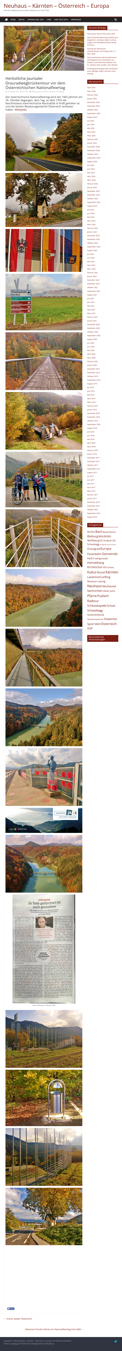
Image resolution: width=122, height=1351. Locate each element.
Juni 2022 (91, 258)
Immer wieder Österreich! (18, 1318)
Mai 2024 (90, 173)
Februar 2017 (92, 495)
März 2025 (91, 135)
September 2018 (93, 424)
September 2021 (93, 291)
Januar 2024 (92, 187)
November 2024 (93, 150)
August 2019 (92, 384)
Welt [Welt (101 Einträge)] (97, 624)
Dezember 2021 (93, 280)
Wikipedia (21, 109)
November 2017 (93, 461)
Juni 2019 (91, 391)
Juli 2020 (90, 343)
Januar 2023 (92, 232)
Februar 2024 (92, 184)
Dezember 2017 (93, 458)
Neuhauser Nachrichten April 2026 (101, 33)
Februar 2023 (92, 228)
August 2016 (92, 517)
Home (13, 19)
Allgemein (10, 74)
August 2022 (92, 250)
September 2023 (93, 202)
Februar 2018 (92, 450)
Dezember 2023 (93, 191)
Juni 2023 (91, 213)
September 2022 (93, 247)
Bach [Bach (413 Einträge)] (98, 531)
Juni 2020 (91, 347)
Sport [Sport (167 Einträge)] (90, 624)
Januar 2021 (92, 321)
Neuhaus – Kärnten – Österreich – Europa (56, 5)
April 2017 (91, 487)
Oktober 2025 (92, 110)
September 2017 (93, 469)
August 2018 (92, 428)
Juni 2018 (91, 435)
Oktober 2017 (92, 465)
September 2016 (93, 513)
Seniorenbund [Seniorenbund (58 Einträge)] (95, 614)
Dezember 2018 (93, 413)
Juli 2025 (90, 121)
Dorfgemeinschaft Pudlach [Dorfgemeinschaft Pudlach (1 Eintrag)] (108, 544)
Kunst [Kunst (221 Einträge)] (101, 572)
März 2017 (91, 491)
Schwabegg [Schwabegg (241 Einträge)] (95, 610)
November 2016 (93, 506)
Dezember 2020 (93, 324)
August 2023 (92, 206)
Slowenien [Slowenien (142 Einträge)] (110, 619)
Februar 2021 (92, 317)
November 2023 (93, 195)
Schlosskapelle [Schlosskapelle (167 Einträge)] (96, 606)
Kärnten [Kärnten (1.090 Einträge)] (111, 572)
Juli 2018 (90, 432)
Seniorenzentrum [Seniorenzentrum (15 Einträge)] (95, 619)
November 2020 (93, 328)
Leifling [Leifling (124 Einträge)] (105, 577)
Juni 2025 (91, 124)
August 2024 (92, 161)
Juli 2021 (90, 298)
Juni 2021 (91, 302)
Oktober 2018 (92, 421)
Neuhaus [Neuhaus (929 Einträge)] (94, 586)
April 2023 (91, 221)
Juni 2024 (91, 169)
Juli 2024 (90, 165)
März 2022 (91, 269)
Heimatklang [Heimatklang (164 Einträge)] (95, 563)
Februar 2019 (92, 406)
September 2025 (93, 113)
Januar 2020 (92, 365)
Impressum (76, 19)
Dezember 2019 (93, 369)
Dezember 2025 (93, 102)
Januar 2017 (92, 498)
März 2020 (91, 358)
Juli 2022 (90, 254)
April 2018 (91, 443)
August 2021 (92, 295)
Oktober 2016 (92, 509)
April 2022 (91, 265)
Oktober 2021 (92, 287)
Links (49, 19)
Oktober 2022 (92, 243)
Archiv (21, 19)
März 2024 (91, 180)
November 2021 (93, 284)
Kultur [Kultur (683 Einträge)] (92, 572)
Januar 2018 (92, 454)
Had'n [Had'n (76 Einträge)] (90, 558)
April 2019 (91, 398)
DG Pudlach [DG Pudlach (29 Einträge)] (105, 540)
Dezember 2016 (93, 502)
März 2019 (91, 402)
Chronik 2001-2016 (35, 19)
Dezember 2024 (93, 147)
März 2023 (91, 224)
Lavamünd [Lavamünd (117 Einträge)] (94, 577)
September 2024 (93, 158)
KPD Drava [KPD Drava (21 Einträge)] (108, 567)
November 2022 (93, 239)
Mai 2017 (90, 483)
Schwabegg (60, 91)
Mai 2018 (90, 439)
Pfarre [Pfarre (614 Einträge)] (92, 595)
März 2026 (91, 91)
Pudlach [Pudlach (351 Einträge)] (103, 596)
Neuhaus (46, 91)
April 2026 (91, 87)
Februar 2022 (92, 272)
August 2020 (92, 339)
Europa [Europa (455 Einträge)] (105, 548)
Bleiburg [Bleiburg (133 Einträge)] (92, 536)
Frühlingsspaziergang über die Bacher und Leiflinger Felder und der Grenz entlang (102, 71)
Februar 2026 (92, 95)
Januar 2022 (92, 276)
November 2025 (93, 106)
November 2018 (93, 417)
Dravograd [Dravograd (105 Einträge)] (93, 549)
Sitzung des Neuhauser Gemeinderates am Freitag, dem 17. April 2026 (101, 51)
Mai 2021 (90, 306)
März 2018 (91, 446)
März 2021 (91, 313)
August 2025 (92, 117)
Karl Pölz (25, 91)
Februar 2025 (92, 139)
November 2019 (93, 372)
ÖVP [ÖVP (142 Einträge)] (90, 628)
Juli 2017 (90, 476)
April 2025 (91, 132)
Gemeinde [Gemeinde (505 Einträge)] (110, 553)
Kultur (40, 91)
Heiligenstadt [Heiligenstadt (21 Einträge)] (101, 558)
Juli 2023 (90, 210)
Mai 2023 (90, 217)
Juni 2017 (91, 480)
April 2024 (91, 176)
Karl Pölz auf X (61, 19)
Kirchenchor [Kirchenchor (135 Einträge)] (95, 567)
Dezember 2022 (93, 235)
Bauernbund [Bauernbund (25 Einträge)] (109, 531)
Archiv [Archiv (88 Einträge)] (91, 531)
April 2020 (91, 354)
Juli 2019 (90, 387)
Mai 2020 (90, 350)
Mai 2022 (90, 261)
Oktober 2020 (92, 332)
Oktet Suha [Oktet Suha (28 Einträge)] (109, 590)
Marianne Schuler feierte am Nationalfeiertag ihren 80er (54, 1329)
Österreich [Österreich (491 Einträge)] (109, 624)
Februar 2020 (92, 361)
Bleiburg (34, 91)
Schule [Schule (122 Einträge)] (111, 606)
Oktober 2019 (92, 376)
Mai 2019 (90, 395)
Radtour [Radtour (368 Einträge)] (93, 601)
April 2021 (91, 309)
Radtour (52, 91)
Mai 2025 (90, 128)
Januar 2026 (92, 98)
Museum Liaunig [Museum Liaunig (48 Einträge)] (96, 581)
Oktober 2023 (92, 198)
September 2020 (93, 335)
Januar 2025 (92, 143)
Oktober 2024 (92, 154)
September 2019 (93, 380)
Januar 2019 (92, 409)
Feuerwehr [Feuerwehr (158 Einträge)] (94, 554)
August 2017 (92, 472)
